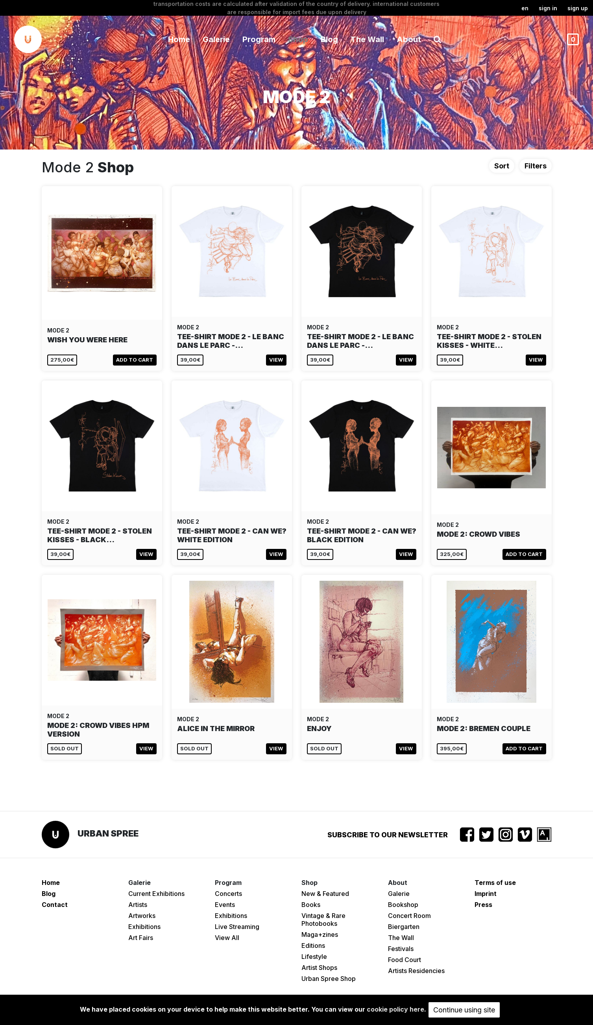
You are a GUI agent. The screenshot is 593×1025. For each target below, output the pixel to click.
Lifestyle (314, 956)
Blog (329, 39)
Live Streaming (237, 927)
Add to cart (134, 359)
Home (179, 39)
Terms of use (495, 882)
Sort (501, 166)
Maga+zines (319, 934)
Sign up (577, 8)
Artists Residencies (416, 971)
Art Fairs (140, 938)
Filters (536, 166)
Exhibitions (144, 927)
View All (227, 938)
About (409, 39)
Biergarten (403, 927)
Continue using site (464, 1010)
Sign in (548, 8)
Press (483, 905)
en (524, 8)
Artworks (141, 916)
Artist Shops (319, 967)
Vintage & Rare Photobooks (323, 919)
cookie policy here (395, 1009)
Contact (55, 905)
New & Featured (325, 894)
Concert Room (409, 916)
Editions (313, 945)
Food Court (404, 960)
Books (310, 905)
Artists (137, 905)
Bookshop (403, 905)
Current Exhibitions (156, 894)
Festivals (401, 949)
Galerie (399, 894)
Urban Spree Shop (328, 979)
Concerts (228, 894)
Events (225, 905)
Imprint (486, 894)
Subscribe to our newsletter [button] (387, 835)
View (276, 359)
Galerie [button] (216, 39)
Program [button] (258, 39)
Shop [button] (298, 39)
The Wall (367, 39)
